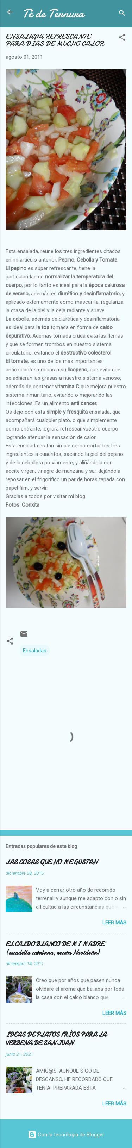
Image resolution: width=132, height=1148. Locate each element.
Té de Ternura (53, 13)
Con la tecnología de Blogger (66, 1134)
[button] (122, 38)
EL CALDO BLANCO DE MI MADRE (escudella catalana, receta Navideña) (55, 948)
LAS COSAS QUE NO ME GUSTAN (51, 862)
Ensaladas (34, 650)
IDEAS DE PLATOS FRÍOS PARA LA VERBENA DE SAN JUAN (56, 1039)
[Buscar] (122, 14)
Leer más (114, 923)
